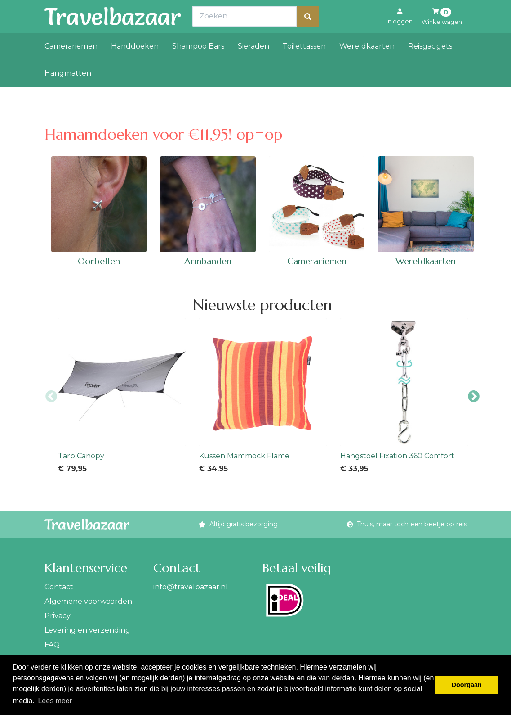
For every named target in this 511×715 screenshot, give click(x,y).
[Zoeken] (308, 36)
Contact (58, 587)
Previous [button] (51, 396)
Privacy (57, 615)
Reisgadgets (430, 66)
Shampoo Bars (198, 66)
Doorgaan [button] (467, 684)
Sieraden (253, 66)
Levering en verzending (87, 630)
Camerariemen (71, 66)
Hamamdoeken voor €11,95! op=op (163, 134)
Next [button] (473, 396)
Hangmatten (67, 93)
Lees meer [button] (55, 701)
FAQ (52, 644)
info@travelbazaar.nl (190, 587)
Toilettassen (304, 66)
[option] (121, 396)
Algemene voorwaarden (88, 601)
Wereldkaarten (367, 66)
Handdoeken (135, 66)
